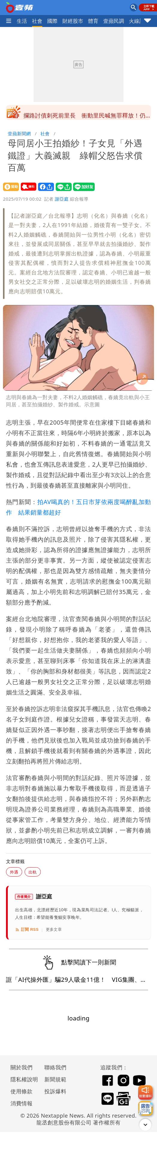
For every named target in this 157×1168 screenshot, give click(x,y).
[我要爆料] (145, 1092)
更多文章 (54, 929)
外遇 (14, 872)
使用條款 (21, 1091)
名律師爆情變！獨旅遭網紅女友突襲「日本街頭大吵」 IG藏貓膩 (84, 114)
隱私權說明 (22, 1079)
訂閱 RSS (27, 929)
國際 (52, 20)
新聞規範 (55, 1079)
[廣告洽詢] (145, 1108)
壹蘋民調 (113, 20)
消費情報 (21, 1103)
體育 (93, 20)
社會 (37, 20)
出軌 (32, 872)
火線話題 (139, 20)
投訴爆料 (55, 1091)
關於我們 (21, 1067)
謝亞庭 (62, 199)
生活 (22, 20)
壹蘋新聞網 (19, 133)
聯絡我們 (55, 1067)
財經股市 (72, 20)
